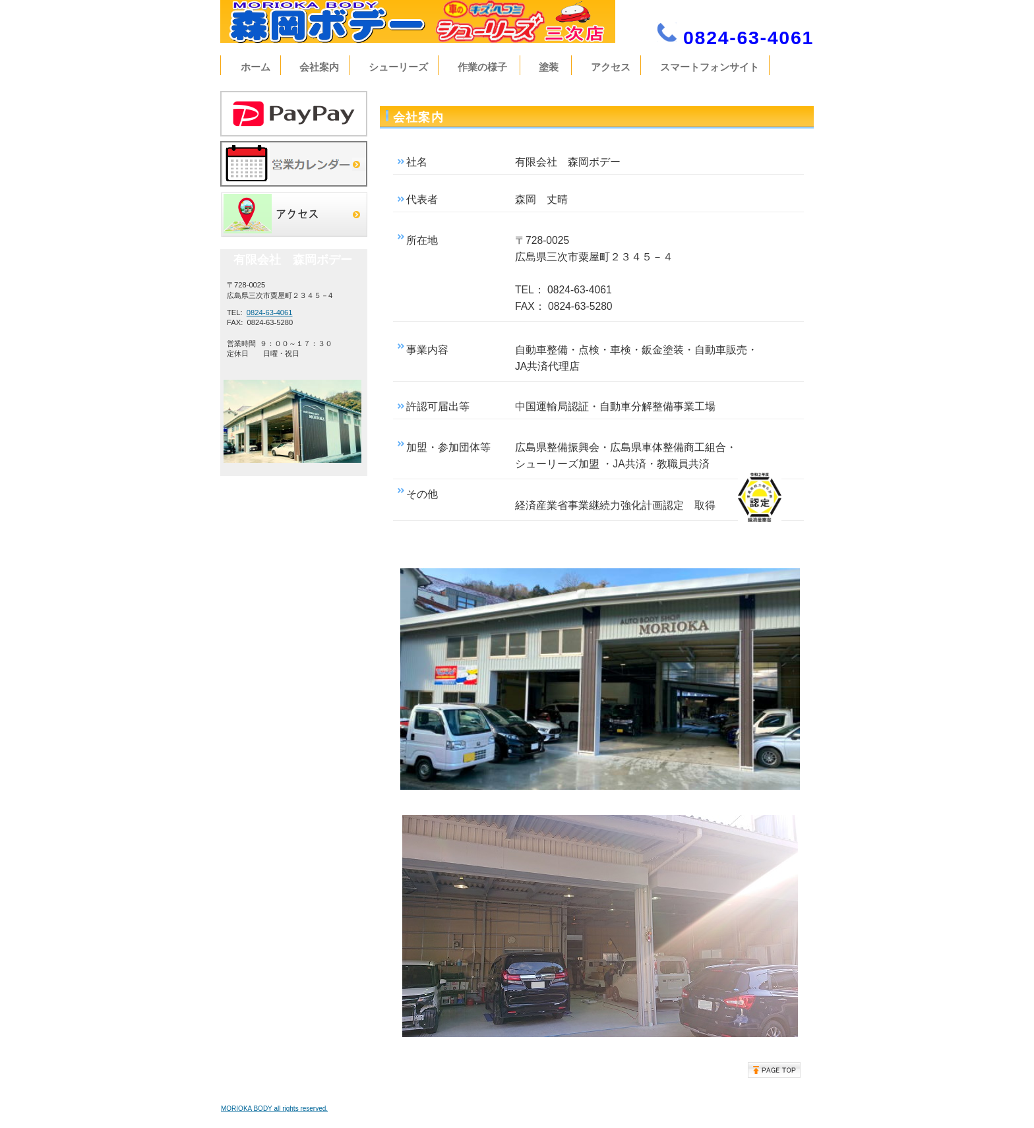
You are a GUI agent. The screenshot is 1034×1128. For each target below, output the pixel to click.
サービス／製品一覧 (293, 113)
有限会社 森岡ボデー (434, 21)
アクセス (293, 214)
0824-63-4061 (270, 312)
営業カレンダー (293, 164)
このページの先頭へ (774, 1070)
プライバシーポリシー (777, 1108)
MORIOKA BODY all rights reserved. (274, 1108)
